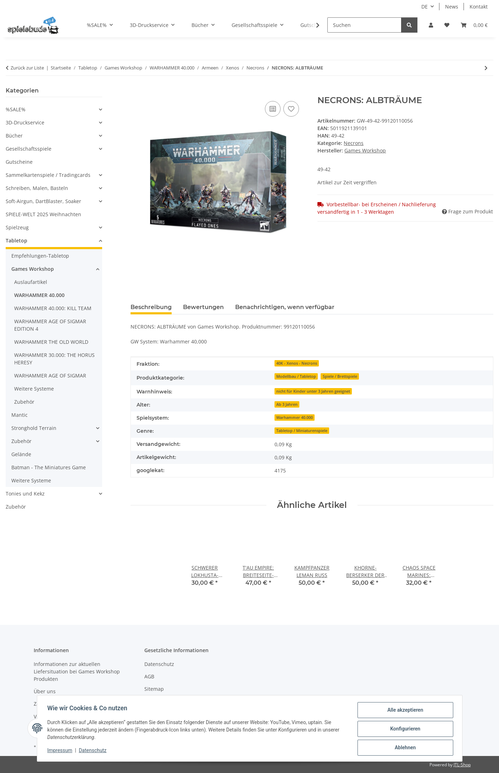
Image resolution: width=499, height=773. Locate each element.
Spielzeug (17, 227)
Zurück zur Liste (27, 68)
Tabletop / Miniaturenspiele (301, 430)
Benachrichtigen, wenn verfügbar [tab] (284, 307)
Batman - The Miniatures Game (48, 467)
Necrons (354, 143)
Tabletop (16, 240)
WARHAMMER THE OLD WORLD (51, 341)
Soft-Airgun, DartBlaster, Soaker (43, 201)
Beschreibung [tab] (151, 307)
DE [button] (424, 6)
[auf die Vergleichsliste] (273, 109)
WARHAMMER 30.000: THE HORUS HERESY (54, 359)
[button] (431, 25)
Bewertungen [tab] (203, 307)
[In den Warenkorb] (136, 91)
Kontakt (479, 6)
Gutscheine (19, 161)
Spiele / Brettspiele (340, 376)
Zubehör (24, 401)
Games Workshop (32, 268)
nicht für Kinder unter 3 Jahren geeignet (313, 391)
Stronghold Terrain (33, 428)
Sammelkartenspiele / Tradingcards (48, 175)
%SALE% (16, 109)
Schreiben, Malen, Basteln (37, 188)
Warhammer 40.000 (294, 417)
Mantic (19, 414)
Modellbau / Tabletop (296, 376)
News (451, 6)
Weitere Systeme (34, 388)
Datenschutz (93, 751)
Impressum (61, 751)
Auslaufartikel (30, 282)
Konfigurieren (404, 729)
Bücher (14, 135)
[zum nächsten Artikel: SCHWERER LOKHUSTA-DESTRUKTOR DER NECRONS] (486, 67)
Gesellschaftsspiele (28, 148)
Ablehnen (404, 748)
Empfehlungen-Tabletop (40, 255)
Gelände (21, 454)
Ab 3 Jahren (287, 404)
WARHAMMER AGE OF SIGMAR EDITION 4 (50, 325)
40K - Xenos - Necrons (296, 363)
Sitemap (154, 688)
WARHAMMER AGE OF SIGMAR (50, 375)
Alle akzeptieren (404, 711)
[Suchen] (364, 25)
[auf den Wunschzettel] (291, 109)
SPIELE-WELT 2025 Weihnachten (43, 214)
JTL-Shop (462, 765)
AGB (149, 676)
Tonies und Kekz (25, 493)
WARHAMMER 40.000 (39, 295)
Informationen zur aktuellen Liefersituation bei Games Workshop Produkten (77, 671)
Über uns (45, 691)
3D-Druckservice (25, 122)
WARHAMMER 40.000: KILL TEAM (53, 308)
